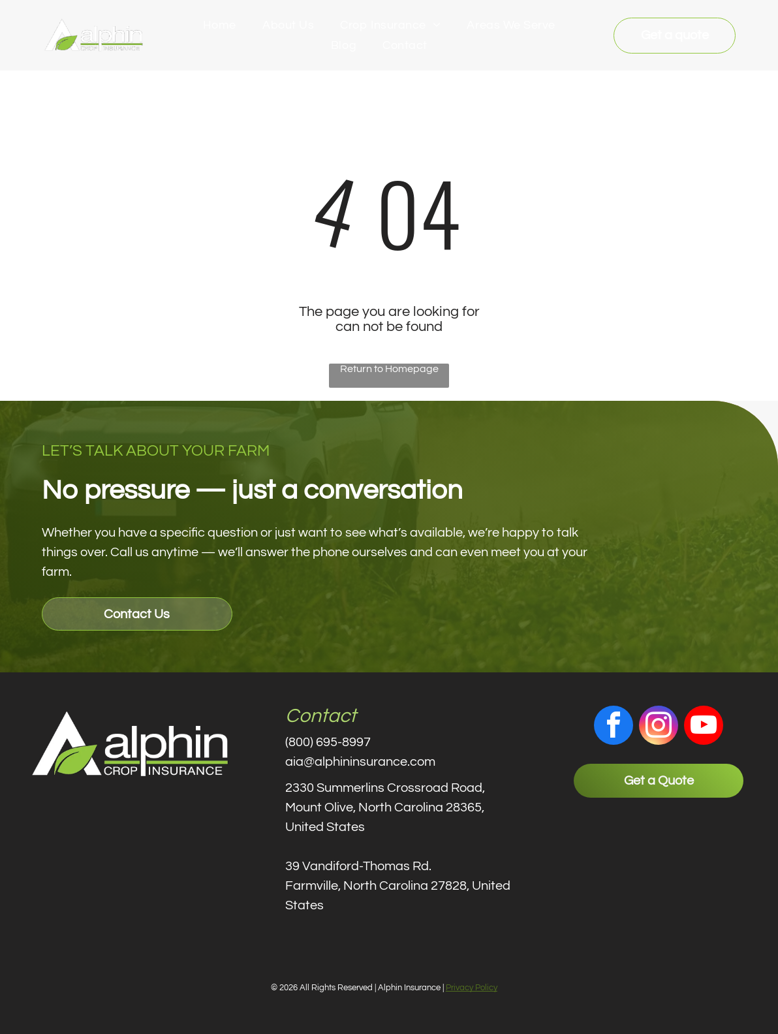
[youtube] (703, 727)
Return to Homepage (389, 369)
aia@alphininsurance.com (360, 761)
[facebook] (613, 727)
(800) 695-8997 (328, 742)
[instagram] (658, 727)
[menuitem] (219, 25)
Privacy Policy (471, 987)
